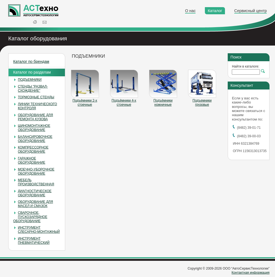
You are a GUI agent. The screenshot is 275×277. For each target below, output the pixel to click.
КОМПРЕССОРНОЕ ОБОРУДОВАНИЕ (33, 149)
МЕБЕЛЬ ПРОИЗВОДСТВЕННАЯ (36, 182)
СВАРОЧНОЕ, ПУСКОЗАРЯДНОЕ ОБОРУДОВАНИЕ (30, 217)
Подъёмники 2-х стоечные (85, 103)
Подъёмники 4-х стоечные (124, 103)
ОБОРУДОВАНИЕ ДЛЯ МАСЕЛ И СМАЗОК (35, 204)
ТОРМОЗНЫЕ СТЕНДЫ (36, 97)
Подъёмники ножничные (162, 103)
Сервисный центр (250, 11)
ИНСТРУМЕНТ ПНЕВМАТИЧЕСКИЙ (34, 241)
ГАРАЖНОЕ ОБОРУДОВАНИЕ (31, 160)
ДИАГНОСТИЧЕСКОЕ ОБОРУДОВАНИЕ (34, 193)
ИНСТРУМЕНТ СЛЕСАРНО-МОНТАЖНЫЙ (39, 230)
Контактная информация (251, 273)
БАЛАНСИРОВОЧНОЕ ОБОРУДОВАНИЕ (35, 139)
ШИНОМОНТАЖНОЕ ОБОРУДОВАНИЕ (34, 128)
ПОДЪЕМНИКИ (30, 80)
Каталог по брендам (31, 61)
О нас (190, 11)
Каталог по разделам (32, 72)
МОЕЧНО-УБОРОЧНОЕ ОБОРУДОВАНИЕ (36, 171)
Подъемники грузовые (202, 103)
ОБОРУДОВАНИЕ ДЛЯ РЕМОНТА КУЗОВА (35, 117)
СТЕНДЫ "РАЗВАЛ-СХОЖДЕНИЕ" (33, 89)
